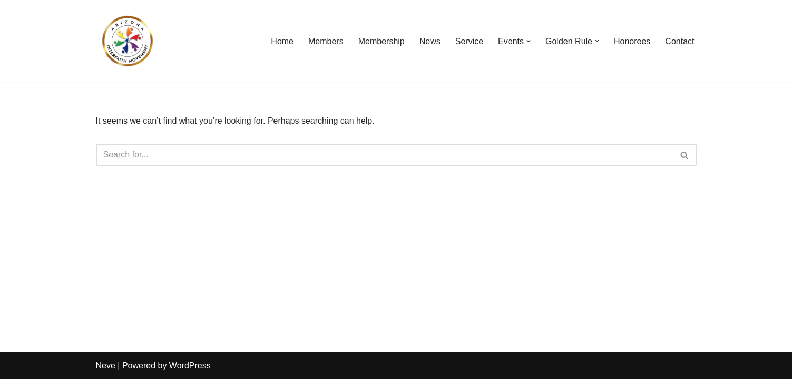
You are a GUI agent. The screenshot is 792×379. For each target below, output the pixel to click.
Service (469, 41)
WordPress (190, 365)
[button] (528, 41)
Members (326, 41)
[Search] (384, 155)
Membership (381, 41)
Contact (679, 41)
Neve (105, 365)
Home (282, 41)
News (430, 41)
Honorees (632, 41)
